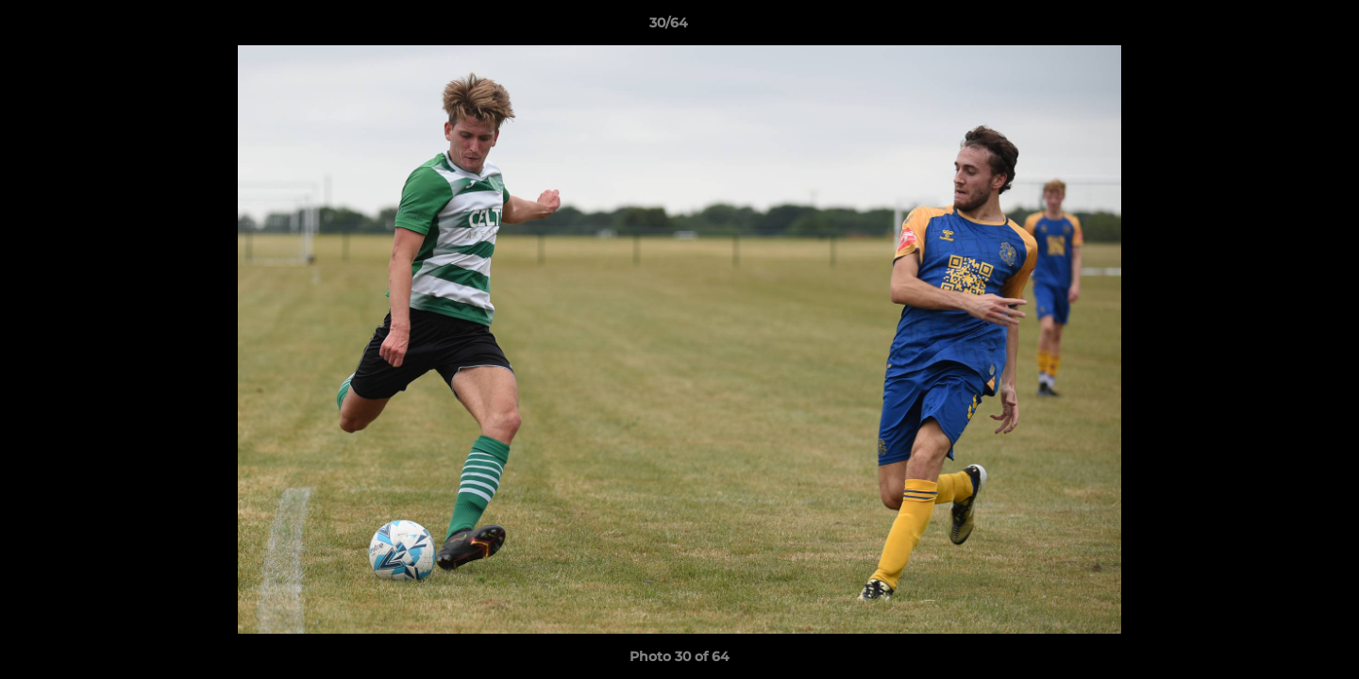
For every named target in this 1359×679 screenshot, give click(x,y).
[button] (1279, 27)
